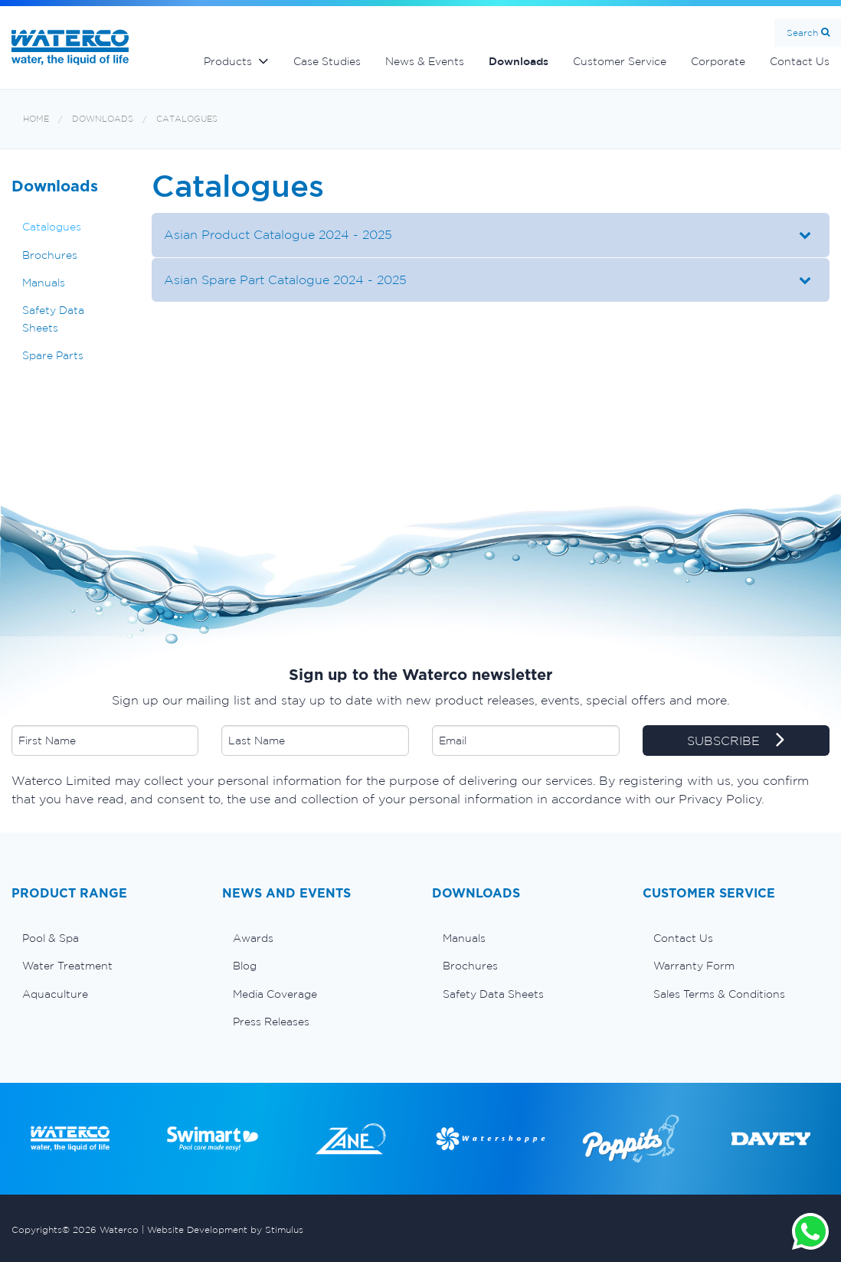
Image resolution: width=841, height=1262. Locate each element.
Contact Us (683, 938)
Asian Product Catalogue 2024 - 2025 (278, 234)
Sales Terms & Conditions (719, 994)
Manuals (43, 282)
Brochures (49, 255)
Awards (253, 938)
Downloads (518, 61)
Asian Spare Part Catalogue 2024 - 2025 (285, 279)
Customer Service (619, 61)
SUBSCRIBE (735, 741)
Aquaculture (55, 994)
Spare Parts (52, 355)
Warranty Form (694, 966)
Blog (245, 966)
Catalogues (187, 119)
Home (36, 119)
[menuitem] (105, 938)
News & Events (424, 61)
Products (228, 61)
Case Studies (327, 61)
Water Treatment (67, 966)
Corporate (718, 61)
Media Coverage (275, 994)
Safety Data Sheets (53, 318)
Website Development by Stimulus (225, 1229)
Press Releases (271, 1021)
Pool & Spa (50, 938)
